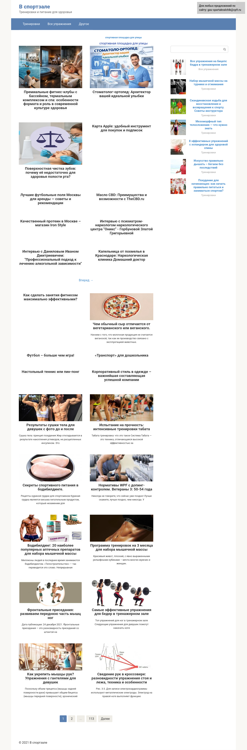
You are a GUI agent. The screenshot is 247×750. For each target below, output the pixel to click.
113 (91, 719)
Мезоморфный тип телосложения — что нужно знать (208, 125)
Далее (105, 719)
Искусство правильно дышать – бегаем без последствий (208, 164)
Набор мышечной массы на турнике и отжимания (208, 82)
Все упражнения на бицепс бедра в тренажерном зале (208, 62)
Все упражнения (59, 24)
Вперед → (86, 280)
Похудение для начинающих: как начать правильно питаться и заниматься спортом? (208, 185)
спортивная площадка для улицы (123, 37)
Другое (84, 24)
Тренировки (31, 24)
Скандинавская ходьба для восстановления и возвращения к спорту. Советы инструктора (208, 106)
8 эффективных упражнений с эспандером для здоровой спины (208, 144)
